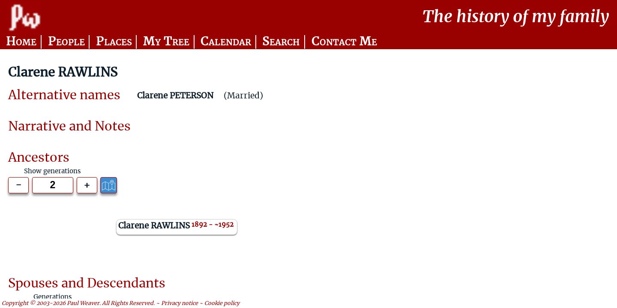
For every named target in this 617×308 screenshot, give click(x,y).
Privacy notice (179, 302)
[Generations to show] (52, 185)
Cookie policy (222, 302)
